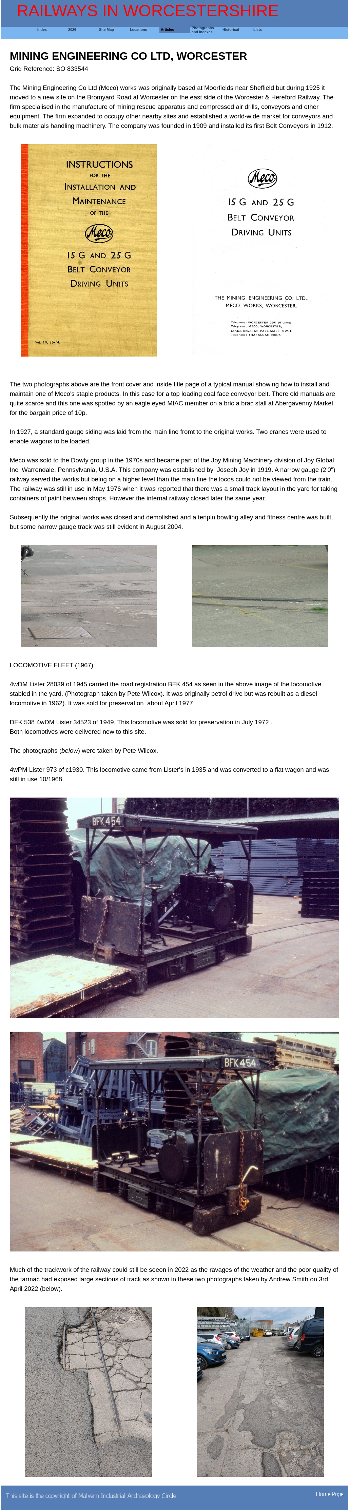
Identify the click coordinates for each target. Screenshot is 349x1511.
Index (42, 29)
